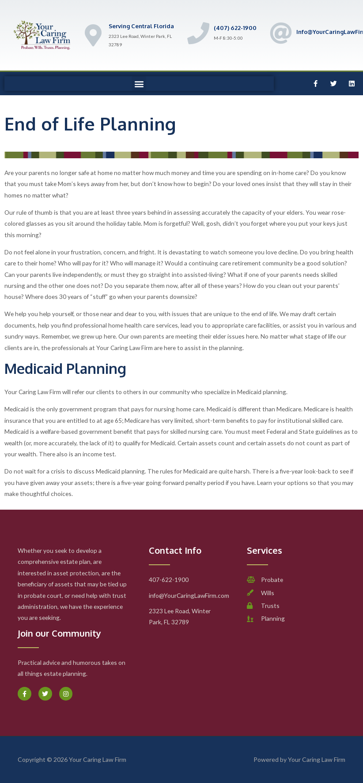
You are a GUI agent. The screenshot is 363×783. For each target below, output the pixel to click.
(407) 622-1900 (235, 27)
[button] (139, 83)
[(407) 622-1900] (198, 33)
